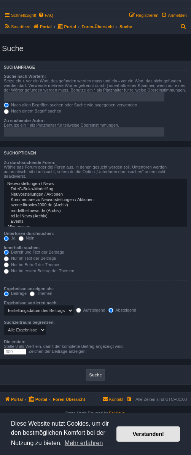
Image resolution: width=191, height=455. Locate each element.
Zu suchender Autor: (24, 120)
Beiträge (15, 293)
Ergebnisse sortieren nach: (31, 303)
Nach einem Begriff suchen (32, 111)
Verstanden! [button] (148, 434)
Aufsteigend (90, 310)
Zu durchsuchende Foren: (30, 162)
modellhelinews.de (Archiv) (95, 211)
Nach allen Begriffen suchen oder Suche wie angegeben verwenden (70, 105)
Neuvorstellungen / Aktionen (95, 194)
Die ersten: (14, 341)
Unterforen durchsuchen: (29, 233)
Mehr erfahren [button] (84, 443)
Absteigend (122, 310)
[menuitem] (45, 15)
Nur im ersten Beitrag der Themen (39, 270)
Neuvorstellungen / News (95, 184)
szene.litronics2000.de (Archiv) (95, 205)
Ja (10, 238)
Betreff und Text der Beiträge (34, 252)
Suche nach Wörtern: (25, 76)
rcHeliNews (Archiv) (95, 216)
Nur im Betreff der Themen (32, 264)
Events (95, 221)
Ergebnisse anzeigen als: (29, 288)
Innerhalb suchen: (22, 247)
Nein (27, 238)
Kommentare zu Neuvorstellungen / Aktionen (95, 200)
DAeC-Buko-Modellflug (95, 189)
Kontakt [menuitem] (112, 399)
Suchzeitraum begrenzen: (29, 322)
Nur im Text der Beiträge (30, 258)
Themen (41, 293)
